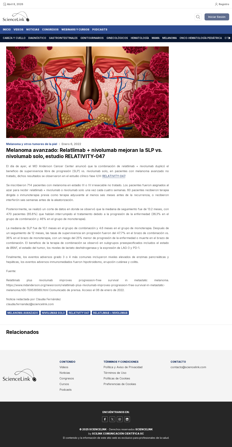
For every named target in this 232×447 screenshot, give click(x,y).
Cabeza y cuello (14, 37)
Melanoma (169, 37)
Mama (155, 37)
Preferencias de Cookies (120, 384)
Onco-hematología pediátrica (201, 37)
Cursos (64, 384)
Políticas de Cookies (117, 378)
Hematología (140, 37)
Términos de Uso (115, 372)
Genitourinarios (92, 37)
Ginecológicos (117, 37)
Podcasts (99, 29)
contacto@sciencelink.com (188, 367)
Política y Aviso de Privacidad (123, 367)
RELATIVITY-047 (113, 176)
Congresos (50, 29)
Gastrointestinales (63, 37)
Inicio (7, 29)
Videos (18, 29)
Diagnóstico (37, 37)
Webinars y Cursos (75, 29)
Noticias (32, 29)
